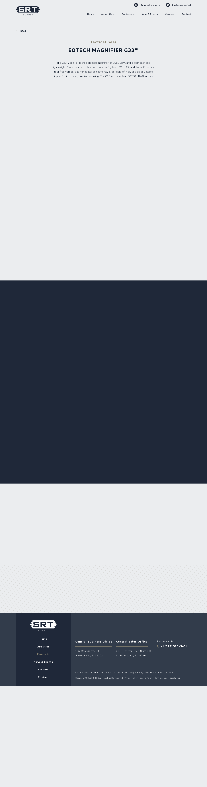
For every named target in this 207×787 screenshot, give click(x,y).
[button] (113, 14)
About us (43, 528)
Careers (43, 551)
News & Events (43, 543)
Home (43, 520)
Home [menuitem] (90, 14)
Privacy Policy (131, 559)
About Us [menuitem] (106, 14)
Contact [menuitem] (186, 14)
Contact (43, 558)
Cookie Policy (146, 559)
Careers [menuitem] (169, 14)
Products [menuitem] (127, 14)
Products (43, 535)
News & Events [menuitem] (149, 14)
